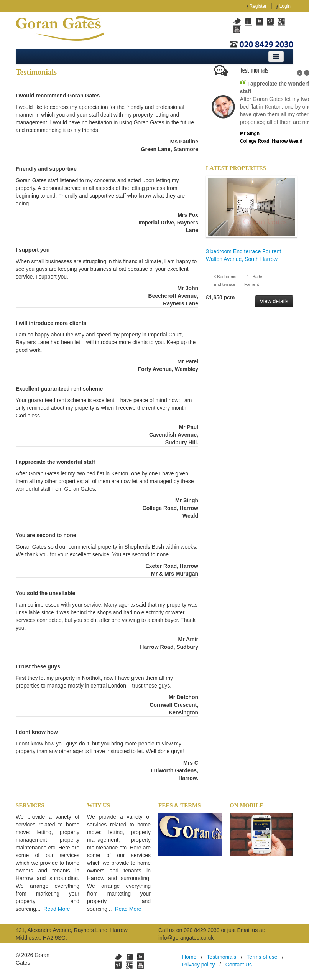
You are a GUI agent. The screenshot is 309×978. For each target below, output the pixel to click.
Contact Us (238, 965)
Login (285, 6)
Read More (56, 909)
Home (189, 957)
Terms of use (262, 957)
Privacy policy (198, 965)
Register (258, 6)
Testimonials (221, 957)
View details (274, 301)
